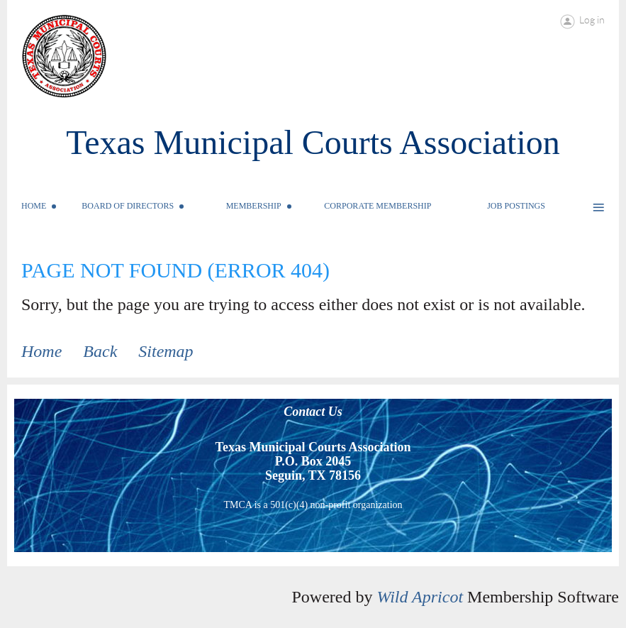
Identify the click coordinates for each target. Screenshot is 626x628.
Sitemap (165, 351)
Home (41, 351)
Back (100, 351)
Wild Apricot (419, 597)
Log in (592, 20)
